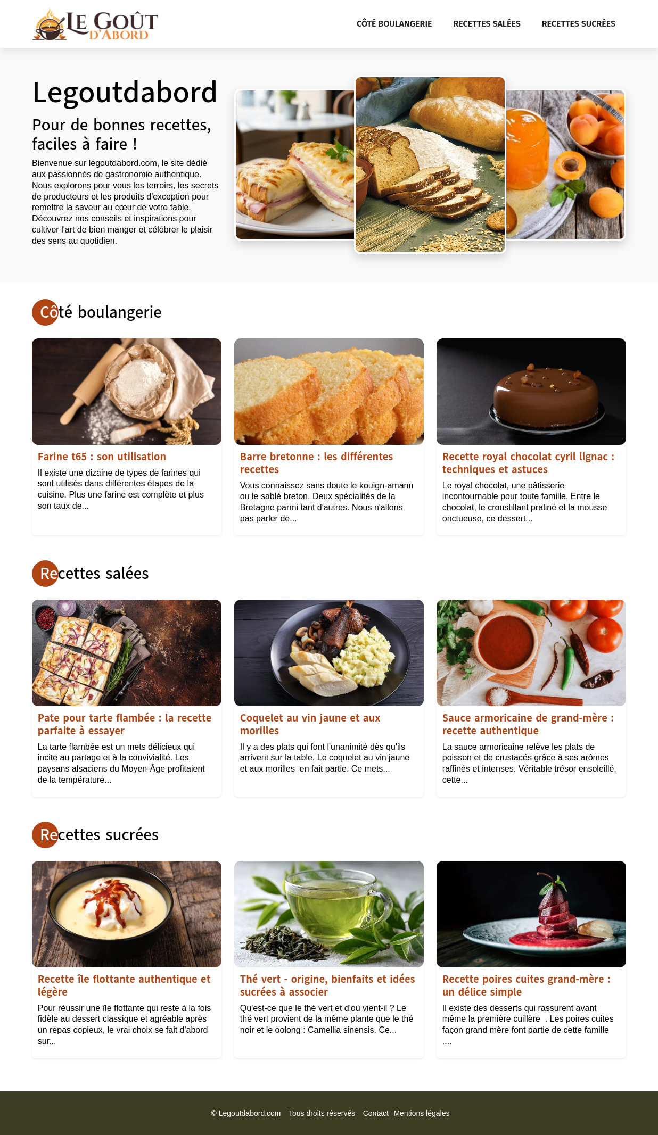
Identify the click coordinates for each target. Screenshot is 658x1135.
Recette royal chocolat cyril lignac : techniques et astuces (528, 463)
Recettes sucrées (578, 24)
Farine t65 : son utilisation (102, 457)
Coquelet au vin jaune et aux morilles (310, 724)
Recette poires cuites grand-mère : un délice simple (526, 985)
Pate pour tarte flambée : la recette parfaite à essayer (124, 724)
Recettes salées (487, 24)
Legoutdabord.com (250, 1113)
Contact (376, 1113)
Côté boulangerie (394, 24)
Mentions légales (421, 1113)
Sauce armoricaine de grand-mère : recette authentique (528, 724)
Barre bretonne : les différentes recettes (316, 463)
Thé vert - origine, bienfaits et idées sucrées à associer (327, 985)
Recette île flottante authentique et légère (124, 985)
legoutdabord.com (123, 163)
